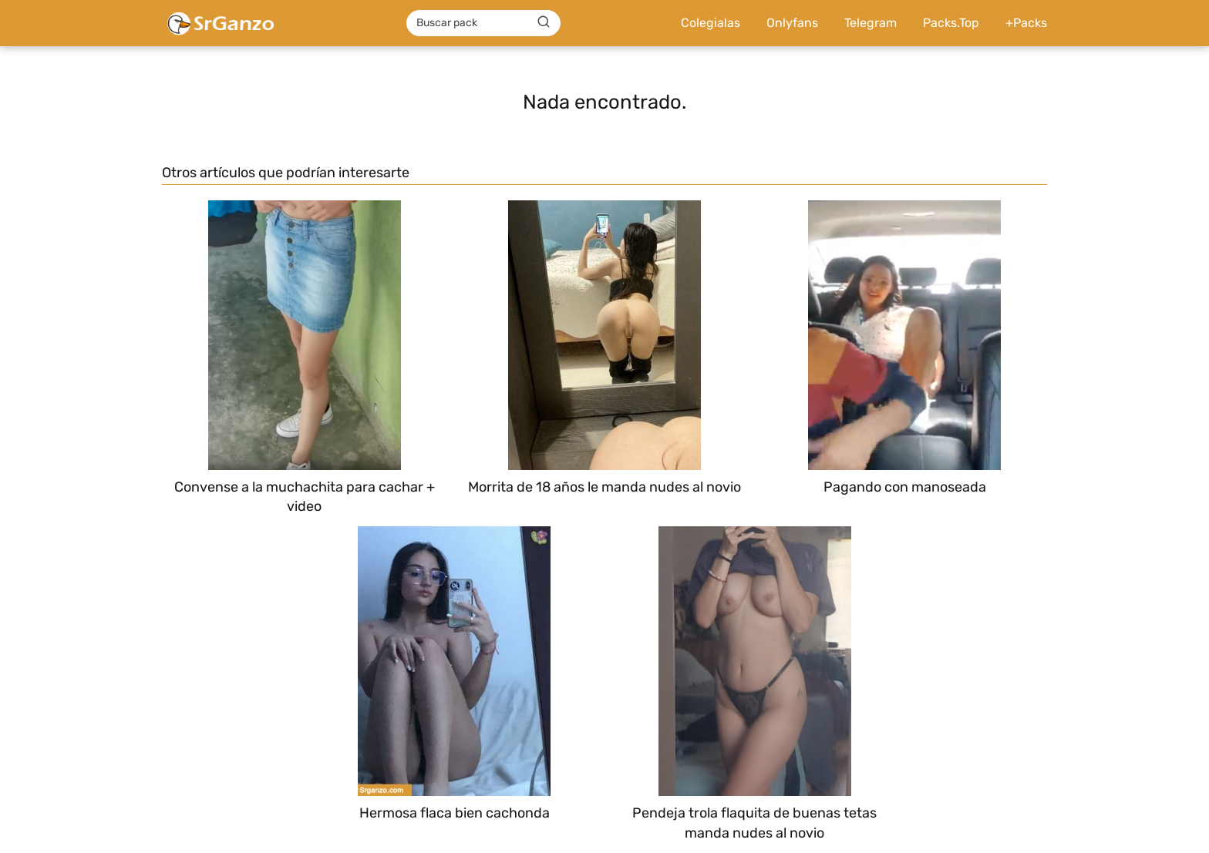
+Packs (1026, 22)
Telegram (870, 22)
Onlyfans (792, 22)
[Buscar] (543, 22)
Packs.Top (951, 22)
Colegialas (710, 22)
